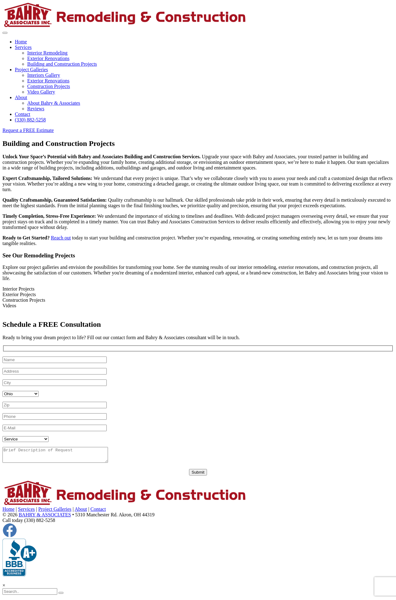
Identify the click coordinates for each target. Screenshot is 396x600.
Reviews (35, 108)
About (21, 97)
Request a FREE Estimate (28, 130)
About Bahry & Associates (53, 103)
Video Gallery (41, 91)
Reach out (61, 237)
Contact (22, 114)
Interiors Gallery (43, 75)
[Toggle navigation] (4, 33)
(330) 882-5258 (30, 119)
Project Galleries (31, 69)
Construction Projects (48, 86)
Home (21, 41)
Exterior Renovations (48, 58)
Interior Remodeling (47, 52)
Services (23, 47)
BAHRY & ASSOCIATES (45, 517)
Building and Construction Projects (62, 64)
